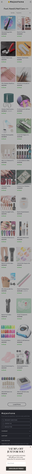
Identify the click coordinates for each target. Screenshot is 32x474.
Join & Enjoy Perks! (16, 468)
